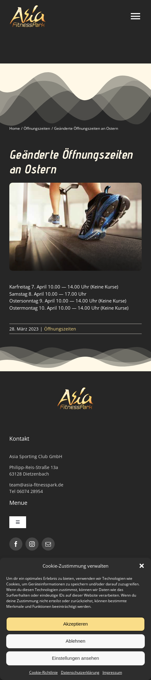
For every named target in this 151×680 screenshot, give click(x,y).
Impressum (112, 672)
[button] (142, 566)
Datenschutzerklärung (80, 672)
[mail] (48, 544)
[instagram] (32, 544)
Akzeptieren (75, 623)
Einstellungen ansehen (75, 658)
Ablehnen (75, 641)
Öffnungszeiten (60, 329)
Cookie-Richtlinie (43, 672)
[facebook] (15, 544)
